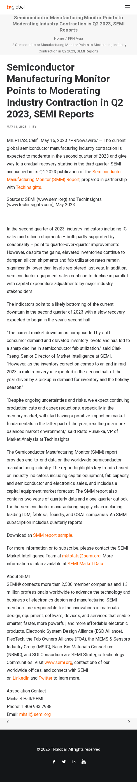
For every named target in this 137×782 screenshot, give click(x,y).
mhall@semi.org (35, 714)
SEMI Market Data (85, 563)
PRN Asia (75, 38)
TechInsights (28, 187)
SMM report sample (52, 535)
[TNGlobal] (15, 7)
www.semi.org (58, 662)
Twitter (45, 678)
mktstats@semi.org (81, 556)
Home (59, 38)
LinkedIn (21, 678)
